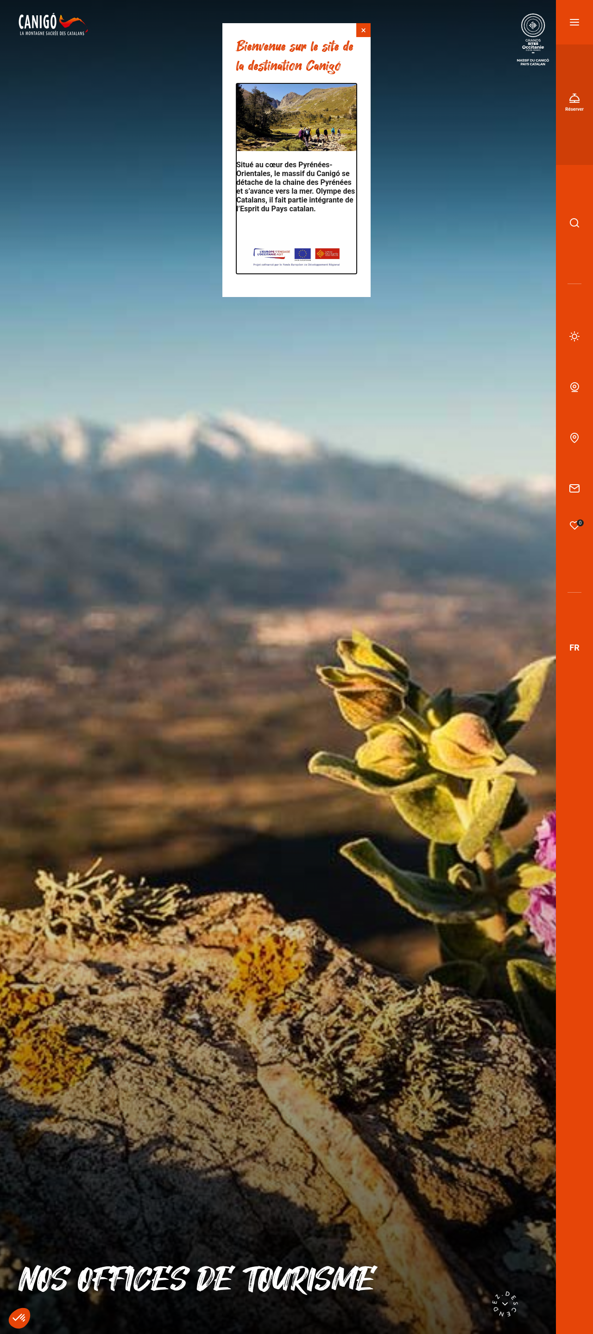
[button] (19, 1318)
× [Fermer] (363, 30)
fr (574, 647)
